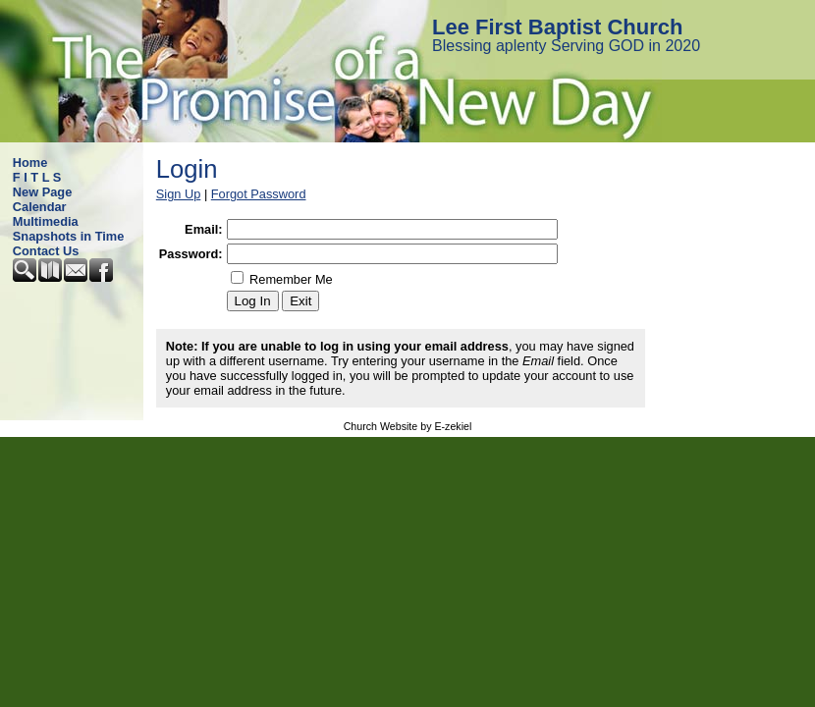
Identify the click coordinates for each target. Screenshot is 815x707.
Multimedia (46, 221)
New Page (42, 192)
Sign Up (178, 194)
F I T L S (37, 177)
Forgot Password (258, 194)
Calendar (40, 206)
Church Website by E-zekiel (408, 426)
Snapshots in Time (69, 236)
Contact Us (46, 251)
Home (30, 162)
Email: (203, 229)
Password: (191, 253)
